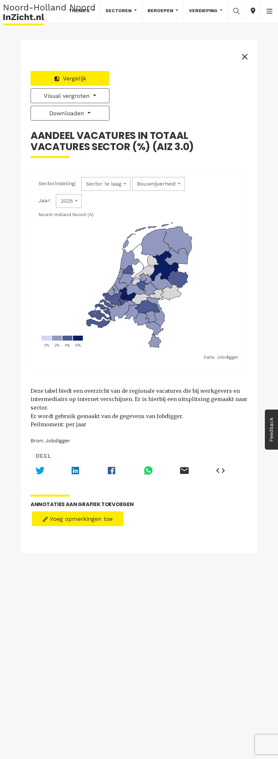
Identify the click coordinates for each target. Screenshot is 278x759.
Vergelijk (70, 78)
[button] (237, 10)
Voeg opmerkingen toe (78, 518)
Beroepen (161, 10)
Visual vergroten (68, 95)
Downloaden (67, 113)
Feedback (271, 429)
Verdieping (204, 10)
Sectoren (119, 10)
